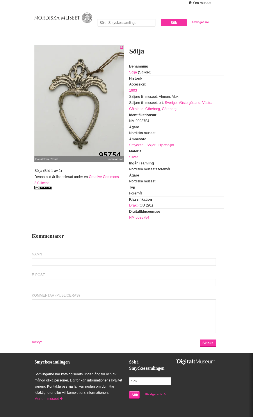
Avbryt (37, 342)
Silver (133, 157)
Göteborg (152, 109)
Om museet (199, 3)
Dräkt (133, 205)
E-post (38, 275)
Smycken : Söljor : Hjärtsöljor (151, 145)
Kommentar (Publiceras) (56, 295)
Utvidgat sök (200, 22)
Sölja (133, 72)
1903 (133, 90)
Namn (37, 254)
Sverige (171, 103)
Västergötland (189, 103)
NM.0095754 (139, 217)
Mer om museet (48, 399)
